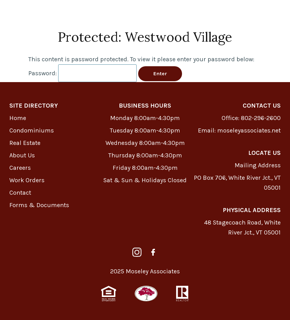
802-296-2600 (261, 118)
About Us (22, 155)
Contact (20, 192)
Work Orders (26, 180)
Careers (20, 167)
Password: (82, 73)
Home (17, 118)
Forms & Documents (39, 205)
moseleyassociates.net (249, 130)
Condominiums (31, 130)
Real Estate (24, 142)
